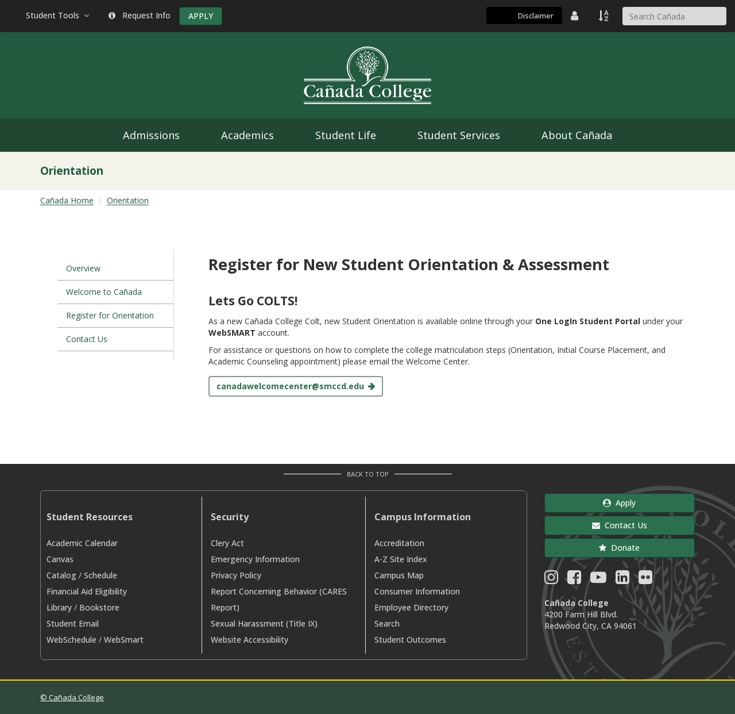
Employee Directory (411, 607)
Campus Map (399, 575)
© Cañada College (72, 697)
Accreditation (399, 543)
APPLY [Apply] (200, 15)
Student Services (458, 135)
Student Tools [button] (58, 15)
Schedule (100, 575)
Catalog (61, 575)
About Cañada (576, 135)
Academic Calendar (82, 543)
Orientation (128, 200)
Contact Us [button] (619, 525)
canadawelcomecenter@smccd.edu (290, 386)
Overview (83, 268)
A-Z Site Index (400, 559)
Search (387, 623)
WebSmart (124, 639)
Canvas (60, 559)
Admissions (151, 135)
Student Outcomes (410, 639)
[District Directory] (576, 15)
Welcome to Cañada (104, 291)
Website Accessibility (249, 639)
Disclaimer (536, 15)
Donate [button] (619, 547)
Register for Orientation (110, 315)
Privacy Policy (236, 575)
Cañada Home (67, 200)
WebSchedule (71, 639)
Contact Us (86, 338)
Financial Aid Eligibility (87, 591)
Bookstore (99, 607)
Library (59, 607)
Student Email (73, 623)
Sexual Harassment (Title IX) (264, 623)
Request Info (140, 15)
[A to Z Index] (605, 15)
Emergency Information (255, 559)
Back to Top (368, 474)
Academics (247, 135)
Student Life (345, 135)
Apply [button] (619, 502)
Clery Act (227, 543)
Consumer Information (417, 591)
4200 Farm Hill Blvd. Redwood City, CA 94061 (590, 620)
